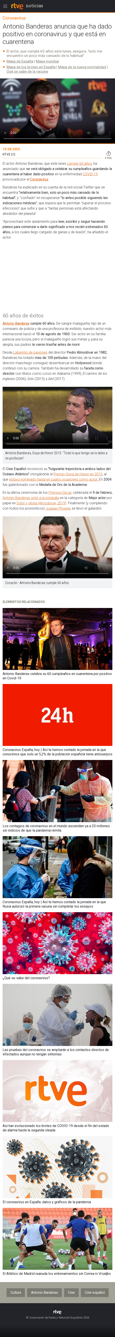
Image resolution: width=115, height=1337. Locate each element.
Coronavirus (39, 179)
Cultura (15, 1292)
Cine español (95, 1292)
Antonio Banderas (16, 323)
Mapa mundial (47, 61)
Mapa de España (20, 61)
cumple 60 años (79, 163)
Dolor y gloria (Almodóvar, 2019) (41, 503)
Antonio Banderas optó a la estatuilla (31, 498)
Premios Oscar (60, 492)
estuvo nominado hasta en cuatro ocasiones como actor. (54, 479)
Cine (71, 1292)
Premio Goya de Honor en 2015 (78, 474)
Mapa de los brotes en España (31, 67)
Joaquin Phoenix (58, 508)
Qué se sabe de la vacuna (27, 71)
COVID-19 (90, 174)
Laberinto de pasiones (29, 352)
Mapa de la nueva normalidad (82, 67)
